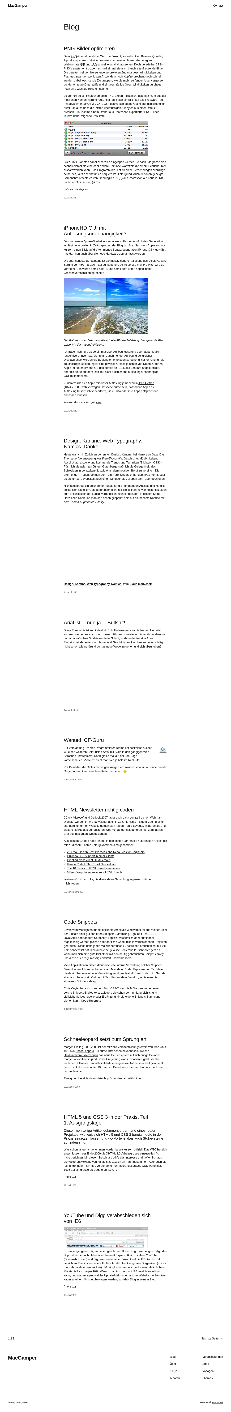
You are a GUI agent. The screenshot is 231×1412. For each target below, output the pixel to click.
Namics (160, 485)
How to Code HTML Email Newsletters (91, 864)
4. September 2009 (73, 1009)
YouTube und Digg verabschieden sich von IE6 (107, 1218)
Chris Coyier (72, 988)
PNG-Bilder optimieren (89, 48)
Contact (218, 5)
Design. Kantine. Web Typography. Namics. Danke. (103, 443)
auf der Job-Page (126, 756)
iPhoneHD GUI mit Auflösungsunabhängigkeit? (95, 230)
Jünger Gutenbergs (105, 466)
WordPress (217, 1402)
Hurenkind (118, 474)
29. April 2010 (70, 197)
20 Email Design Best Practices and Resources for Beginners (106, 852)
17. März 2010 (71, 710)
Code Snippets (80, 922)
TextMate (157, 969)
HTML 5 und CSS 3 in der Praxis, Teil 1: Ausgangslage (106, 1120)
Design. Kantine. (121, 454)
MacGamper (17, 6)
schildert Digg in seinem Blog (137, 1279)
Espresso (139, 969)
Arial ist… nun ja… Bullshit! (94, 622)
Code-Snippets (91, 1000)
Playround (84, 189)
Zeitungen (99, 245)
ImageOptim (71, 103)
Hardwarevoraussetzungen (81, 1055)
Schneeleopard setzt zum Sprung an (105, 1039)
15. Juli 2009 (70, 1295)
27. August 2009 (72, 1087)
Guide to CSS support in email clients (90, 856)
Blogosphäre (125, 245)
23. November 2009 (73, 892)
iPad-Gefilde (146, 383)
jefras (98, 402)
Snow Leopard (85, 1051)
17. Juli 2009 (70, 1185)
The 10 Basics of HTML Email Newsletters (93, 868)
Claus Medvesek (140, 584)
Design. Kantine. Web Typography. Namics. (93, 584)
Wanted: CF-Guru (84, 740)
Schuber (115, 478)
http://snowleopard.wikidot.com (123, 1078)
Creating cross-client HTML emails (89, 860)
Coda (127, 969)
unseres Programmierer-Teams (104, 748)
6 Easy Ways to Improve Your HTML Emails (94, 872)
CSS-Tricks (117, 988)
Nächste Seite (212, 1339)
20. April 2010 (70, 410)
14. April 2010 (70, 592)
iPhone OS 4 (146, 249)
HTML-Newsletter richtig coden (99, 810)
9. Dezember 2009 (73, 779)
